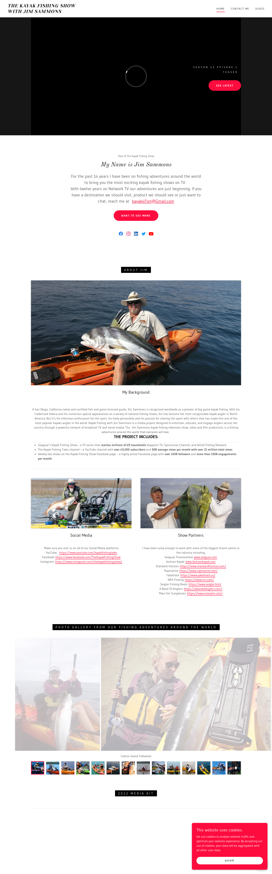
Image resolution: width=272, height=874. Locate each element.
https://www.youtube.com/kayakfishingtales (88, 552)
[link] (43, 12)
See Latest (224, 85)
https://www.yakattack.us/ (197, 575)
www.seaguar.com (205, 557)
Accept (229, 860)
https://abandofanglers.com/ (203, 589)
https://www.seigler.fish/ (205, 584)
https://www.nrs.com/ (199, 580)
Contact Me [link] (240, 8)
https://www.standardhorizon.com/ (203, 566)
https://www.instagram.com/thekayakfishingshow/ (88, 561)
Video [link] (259, 8)
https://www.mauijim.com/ (205, 593)
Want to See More (136, 215)
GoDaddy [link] (143, 870)
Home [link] (220, 8)
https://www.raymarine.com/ (198, 570)
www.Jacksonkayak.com (200, 561)
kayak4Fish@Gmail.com (153, 201)
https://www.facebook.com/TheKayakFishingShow (88, 557)
